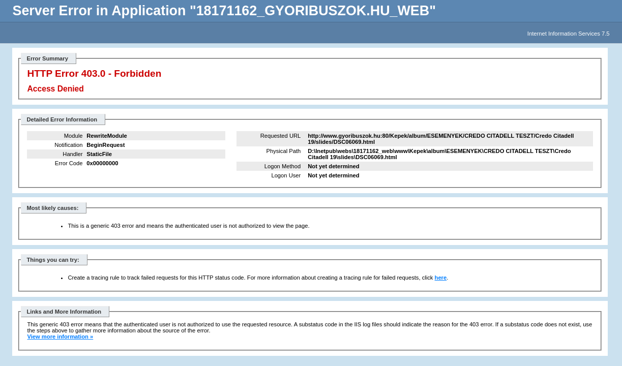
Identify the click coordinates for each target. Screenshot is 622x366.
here (441, 277)
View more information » (60, 336)
